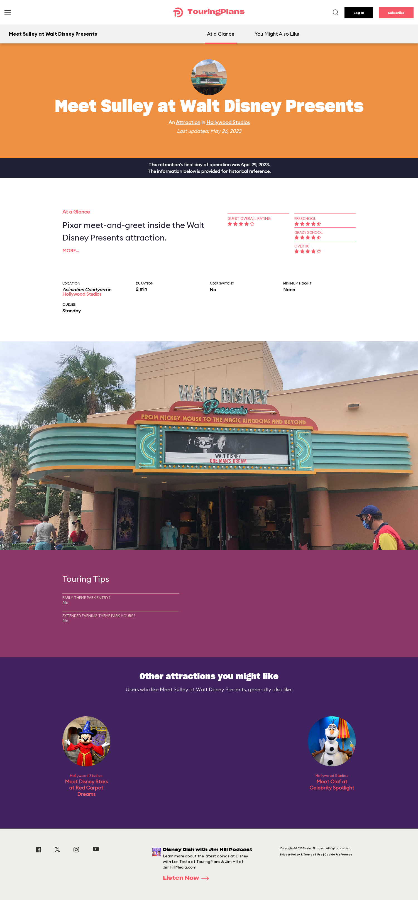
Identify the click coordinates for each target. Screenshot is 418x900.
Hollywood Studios (228, 122)
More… (70, 250)
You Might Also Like (277, 34)
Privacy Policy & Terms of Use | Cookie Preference (316, 854)
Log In (359, 13)
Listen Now (187, 878)
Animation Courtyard (84, 289)
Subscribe (396, 13)
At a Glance (220, 34)
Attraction (188, 122)
